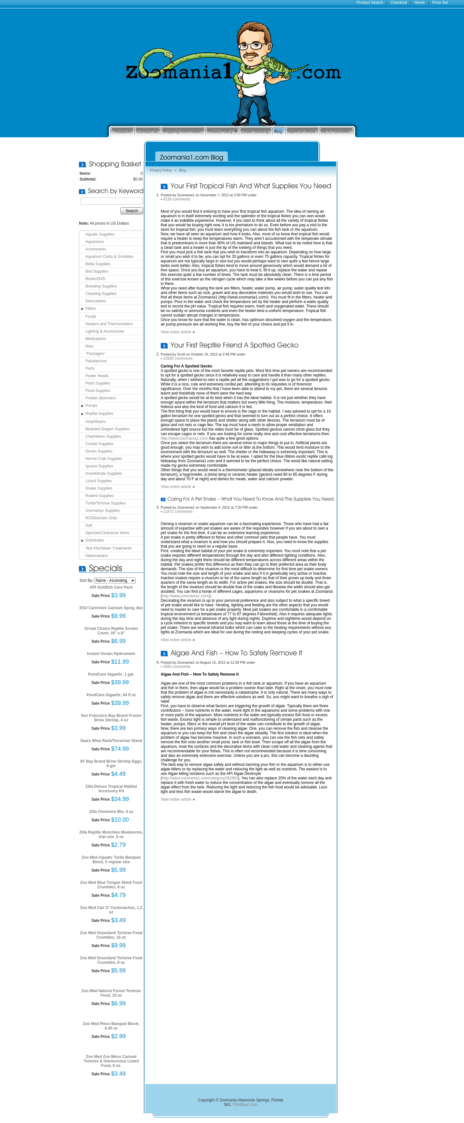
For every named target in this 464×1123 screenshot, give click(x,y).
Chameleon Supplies (103, 436)
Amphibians (95, 421)
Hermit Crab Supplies (103, 458)
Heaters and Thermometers (109, 324)
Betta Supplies (97, 264)
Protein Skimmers (100, 398)
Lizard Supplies (98, 481)
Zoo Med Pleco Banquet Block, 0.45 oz (111, 1025)
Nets (89, 346)
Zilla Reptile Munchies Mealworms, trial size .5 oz (111, 834)
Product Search (370, 2)
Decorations (95, 301)
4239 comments (176, 199)
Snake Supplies (98, 488)
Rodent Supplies (99, 495)
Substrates (94, 540)
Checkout (399, 2)
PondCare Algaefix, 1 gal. (111, 674)
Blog (182, 170)
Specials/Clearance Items (107, 533)
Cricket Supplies (99, 444)
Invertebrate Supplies (103, 473)
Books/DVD (95, 279)
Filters (90, 308)
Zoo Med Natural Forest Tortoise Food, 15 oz (111, 993)
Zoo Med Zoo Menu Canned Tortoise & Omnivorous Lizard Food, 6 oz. (111, 1061)
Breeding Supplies (101, 286)
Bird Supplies (96, 271)
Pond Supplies (97, 390)
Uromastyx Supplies (102, 510)
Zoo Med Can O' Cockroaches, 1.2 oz (111, 909)
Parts (89, 368)
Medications (95, 339)
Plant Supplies (97, 383)
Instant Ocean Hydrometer (111, 653)
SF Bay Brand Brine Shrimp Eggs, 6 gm (111, 763)
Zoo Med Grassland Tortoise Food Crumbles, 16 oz (111, 935)
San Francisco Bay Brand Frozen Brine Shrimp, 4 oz (111, 717)
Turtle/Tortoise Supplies (105, 503)
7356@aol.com (244, 1104)
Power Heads (97, 376)
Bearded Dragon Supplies (107, 429)
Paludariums (96, 361)
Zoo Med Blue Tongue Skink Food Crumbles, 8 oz (111, 884)
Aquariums (94, 241)
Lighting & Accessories (104, 331)
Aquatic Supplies (99, 234)
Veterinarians (96, 555)
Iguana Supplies (99, 466)
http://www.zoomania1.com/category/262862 (200, 778)
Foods (90, 316)
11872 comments (177, 511)
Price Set (440, 2)
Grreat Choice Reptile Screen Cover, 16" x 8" (111, 630)
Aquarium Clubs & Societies (109, 256)
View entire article (178, 332)
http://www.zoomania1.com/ (184, 438)
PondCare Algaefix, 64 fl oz (111, 695)
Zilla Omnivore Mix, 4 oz (111, 811)
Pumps (91, 405)
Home (419, 2)
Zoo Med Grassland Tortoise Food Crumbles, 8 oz (111, 960)
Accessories (95, 249)
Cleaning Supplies (101, 293)
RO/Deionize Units (101, 518)
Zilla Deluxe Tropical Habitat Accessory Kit (111, 788)
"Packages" (95, 353)
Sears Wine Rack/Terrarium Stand (111, 740)
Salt (88, 525)
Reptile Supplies (99, 413)
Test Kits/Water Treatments (108, 548)
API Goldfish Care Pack (111, 587)
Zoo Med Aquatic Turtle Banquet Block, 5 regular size (111, 859)
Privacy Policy (161, 170)
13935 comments (177, 358)
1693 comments (176, 666)
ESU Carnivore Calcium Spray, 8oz (111, 608)
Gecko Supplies (98, 451)
